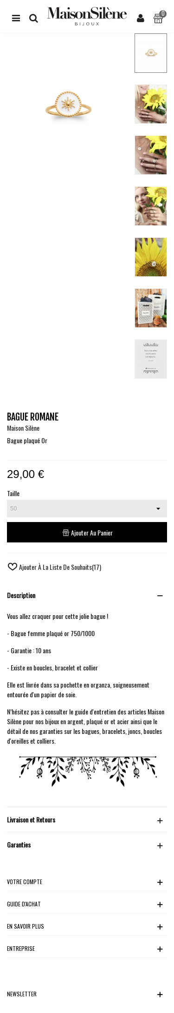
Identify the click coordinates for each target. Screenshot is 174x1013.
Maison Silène (23, 428)
